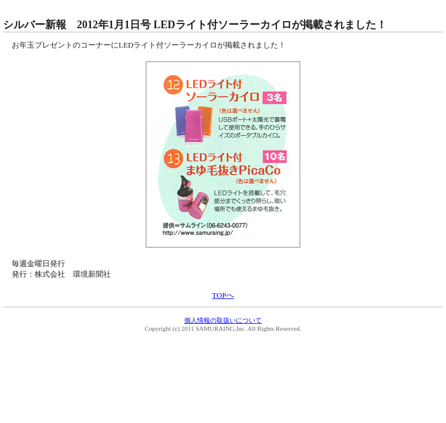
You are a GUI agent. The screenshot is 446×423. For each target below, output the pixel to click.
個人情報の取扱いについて (223, 320)
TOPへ (223, 295)
